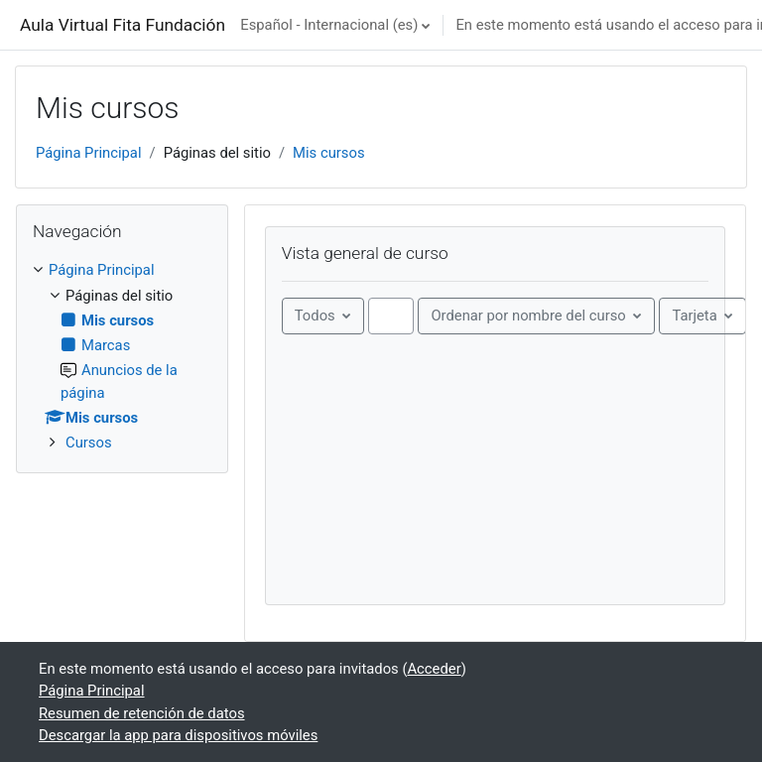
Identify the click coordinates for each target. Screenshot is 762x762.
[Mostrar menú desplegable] (702, 315)
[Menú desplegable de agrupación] (323, 315)
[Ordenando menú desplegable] (536, 315)
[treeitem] (122, 356)
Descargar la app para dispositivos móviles (178, 735)
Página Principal (89, 153)
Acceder (433, 669)
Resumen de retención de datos (142, 713)
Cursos (88, 442)
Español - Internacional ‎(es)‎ (329, 25)
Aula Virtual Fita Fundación (122, 25)
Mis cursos (328, 153)
